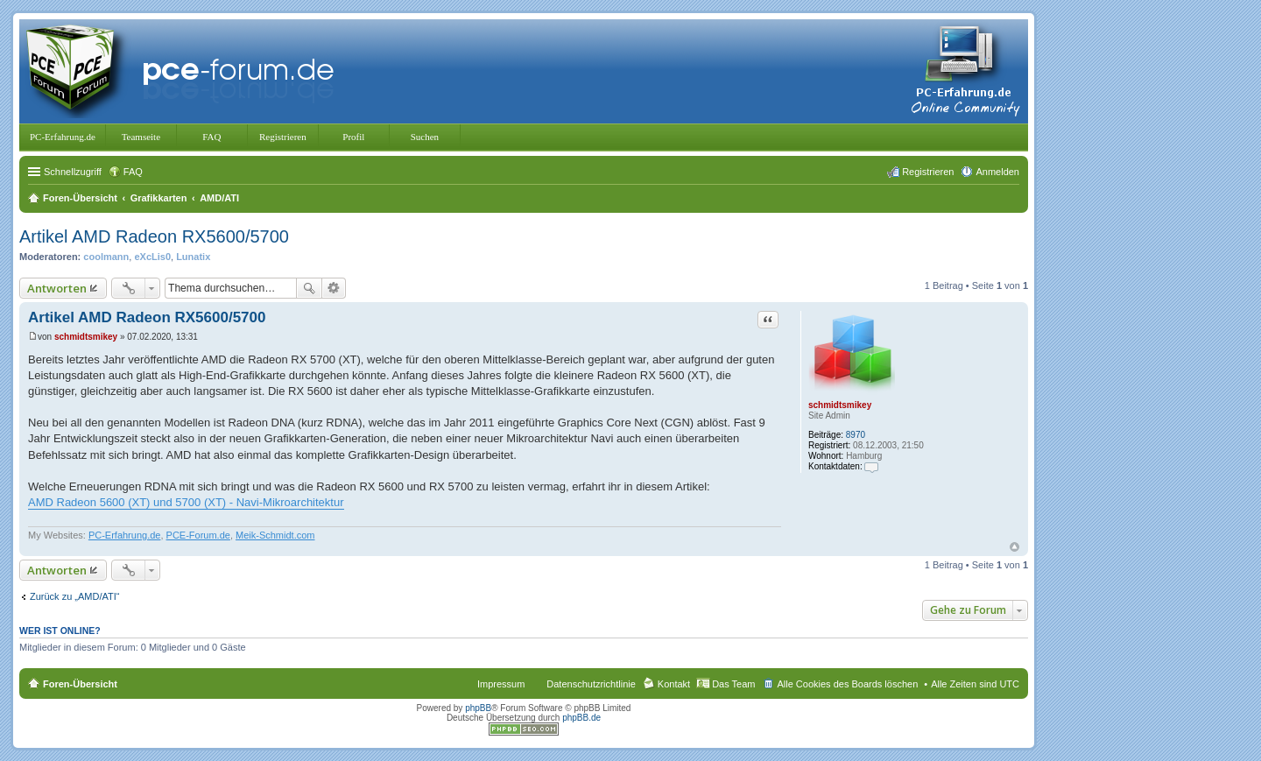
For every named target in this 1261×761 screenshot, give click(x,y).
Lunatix (193, 256)
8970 (855, 435)
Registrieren (282, 136)
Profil (353, 136)
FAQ (211, 136)
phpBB (478, 708)
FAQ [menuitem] (133, 171)
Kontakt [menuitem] (674, 684)
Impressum (501, 684)
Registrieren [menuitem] (928, 171)
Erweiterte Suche (334, 288)
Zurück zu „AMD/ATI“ (74, 596)
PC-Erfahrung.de (62, 136)
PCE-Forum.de (198, 535)
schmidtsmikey (839, 405)
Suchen (425, 136)
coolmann (106, 256)
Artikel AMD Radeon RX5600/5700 (154, 236)
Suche (309, 288)
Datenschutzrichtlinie (591, 684)
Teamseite (141, 136)
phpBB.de (581, 717)
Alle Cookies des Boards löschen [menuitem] (847, 684)
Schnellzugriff (73, 171)
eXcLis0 (152, 256)
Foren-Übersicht (80, 684)
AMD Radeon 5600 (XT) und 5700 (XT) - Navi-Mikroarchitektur (186, 502)
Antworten (57, 288)
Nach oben (1014, 547)
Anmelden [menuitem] (997, 171)
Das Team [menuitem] (733, 684)
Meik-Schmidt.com (275, 535)
